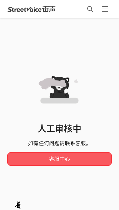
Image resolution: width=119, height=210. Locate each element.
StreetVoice (31, 9)
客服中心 (59, 159)
